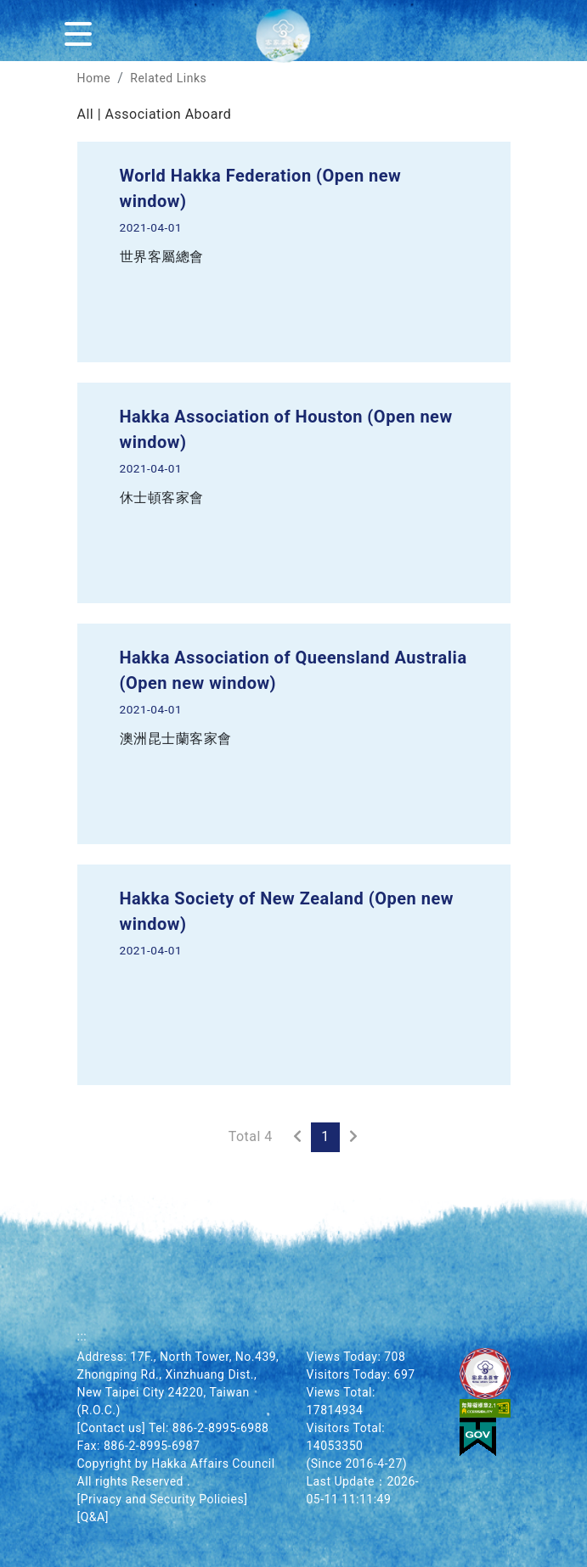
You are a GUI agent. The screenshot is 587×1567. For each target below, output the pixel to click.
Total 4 (251, 1136)
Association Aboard (168, 114)
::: (82, 1336)
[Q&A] (93, 1517)
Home (94, 78)
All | (91, 114)
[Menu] (82, 30)
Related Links (168, 78)
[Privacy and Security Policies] (162, 1499)
